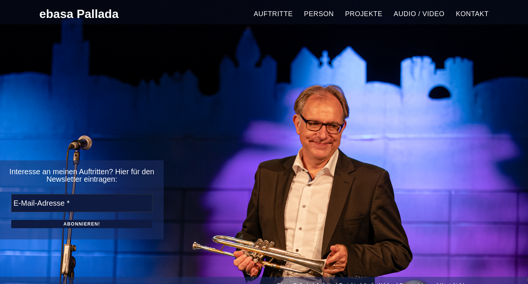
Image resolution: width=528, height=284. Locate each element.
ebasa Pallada (79, 14)
